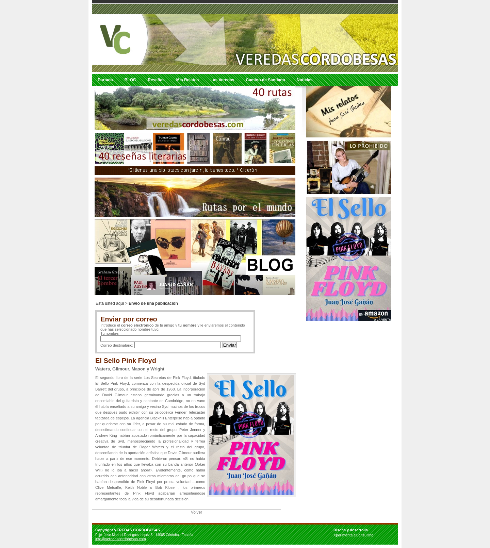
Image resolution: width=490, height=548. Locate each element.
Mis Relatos (187, 80)
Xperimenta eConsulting (353, 535)
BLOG (130, 80)
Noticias (305, 80)
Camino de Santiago (265, 80)
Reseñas (156, 80)
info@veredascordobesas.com (120, 539)
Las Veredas (222, 80)
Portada (105, 80)
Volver (196, 512)
